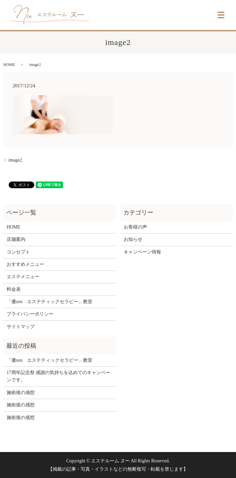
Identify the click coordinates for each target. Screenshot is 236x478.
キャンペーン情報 (142, 251)
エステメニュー (23, 276)
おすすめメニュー (25, 264)
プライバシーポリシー (30, 313)
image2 (15, 160)
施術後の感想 (21, 392)
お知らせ (133, 239)
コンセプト (18, 251)
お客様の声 (135, 227)
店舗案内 (16, 239)
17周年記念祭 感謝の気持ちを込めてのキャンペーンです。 (59, 376)
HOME (9, 64)
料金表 (14, 289)
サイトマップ (21, 326)
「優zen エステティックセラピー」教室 (49, 301)
